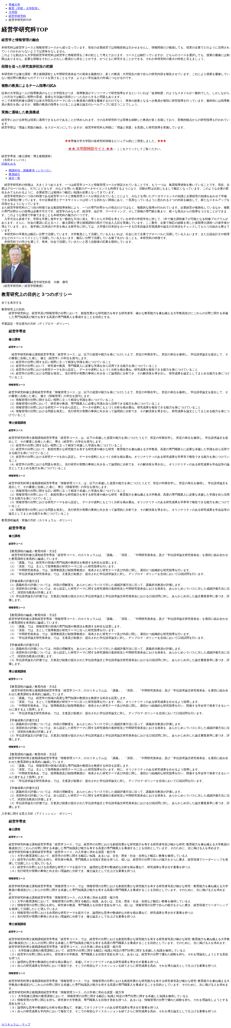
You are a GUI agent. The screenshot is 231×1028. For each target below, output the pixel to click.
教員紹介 (14, 174)
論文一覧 (14, 178)
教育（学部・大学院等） (24, 8)
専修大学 (14, 4)
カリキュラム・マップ (15, 1024)
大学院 (13, 12)
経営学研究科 (17, 16)
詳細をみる (8, 163)
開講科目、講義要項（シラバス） (30, 170)
